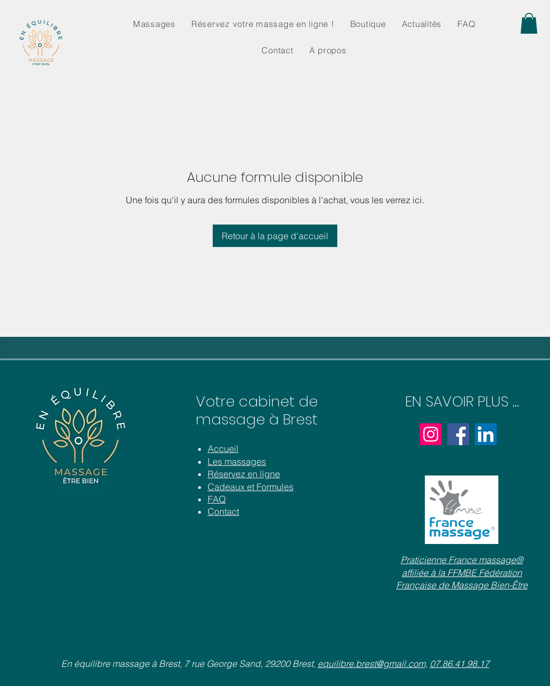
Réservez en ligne (244, 473)
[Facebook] (458, 434)
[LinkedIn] (486, 434)
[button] (529, 23)
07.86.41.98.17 (459, 663)
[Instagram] (431, 434)
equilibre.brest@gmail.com (371, 663)
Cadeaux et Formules (251, 486)
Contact (223, 511)
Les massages (237, 461)
